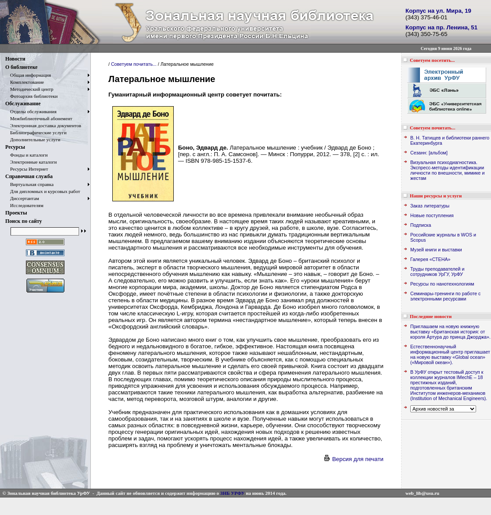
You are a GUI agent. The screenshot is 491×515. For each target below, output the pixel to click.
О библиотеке (21, 67)
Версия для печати (353, 459)
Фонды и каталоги (26, 154)
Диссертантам (22, 198)
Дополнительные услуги (32, 139)
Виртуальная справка (29, 184)
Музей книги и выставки (436, 249)
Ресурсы (15, 147)
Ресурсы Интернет (26, 169)
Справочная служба (29, 176)
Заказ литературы (429, 205)
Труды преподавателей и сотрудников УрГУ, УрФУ (437, 271)
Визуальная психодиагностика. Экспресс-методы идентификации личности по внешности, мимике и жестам (447, 170)
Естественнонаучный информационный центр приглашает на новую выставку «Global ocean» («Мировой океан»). (450, 354)
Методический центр (29, 89)
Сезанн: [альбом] (429, 152)
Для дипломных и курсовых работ (42, 191)
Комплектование (24, 82)
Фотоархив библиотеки (31, 96)
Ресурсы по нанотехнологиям (442, 283)
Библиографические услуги (36, 132)
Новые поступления (432, 215)
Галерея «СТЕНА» (430, 259)
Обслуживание (22, 103)
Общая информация (28, 75)
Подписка (420, 225)
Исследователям (24, 205)
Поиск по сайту (23, 221)
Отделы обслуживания (31, 111)
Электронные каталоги (31, 162)
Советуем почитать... (134, 64)
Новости (15, 59)
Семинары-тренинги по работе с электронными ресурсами (445, 296)
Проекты (16, 213)
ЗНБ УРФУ (232, 493)
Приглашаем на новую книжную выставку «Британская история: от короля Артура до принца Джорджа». (450, 332)
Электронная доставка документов (43, 125)
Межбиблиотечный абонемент (38, 118)
